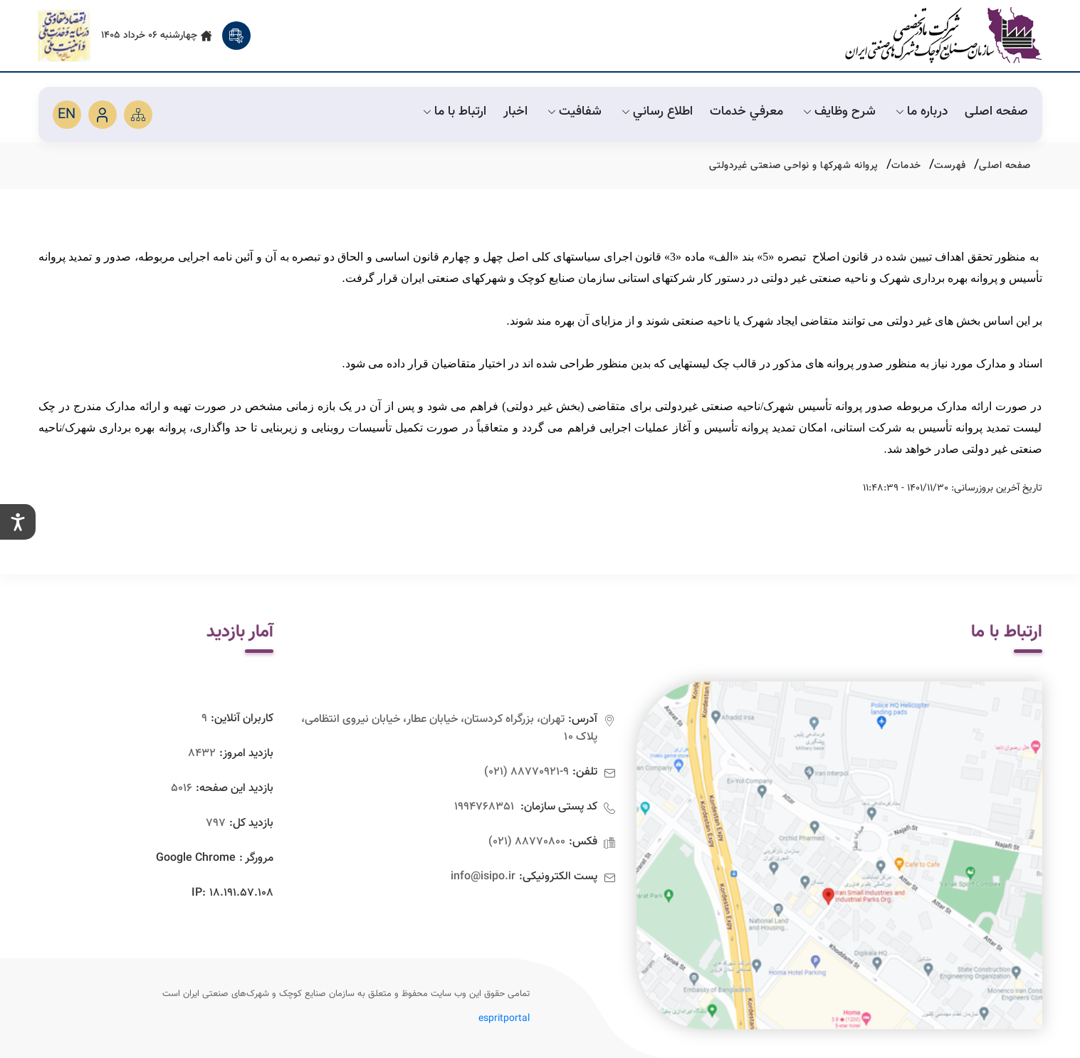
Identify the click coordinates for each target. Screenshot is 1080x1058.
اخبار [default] (515, 112)
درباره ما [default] (920, 112)
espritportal (504, 1019)
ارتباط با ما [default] (453, 112)
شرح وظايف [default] (838, 112)
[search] (236, 35)
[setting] (18, 522)
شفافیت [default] (573, 112)
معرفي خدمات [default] (746, 112)
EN (66, 114)
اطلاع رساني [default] (656, 112)
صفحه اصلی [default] (996, 112)
